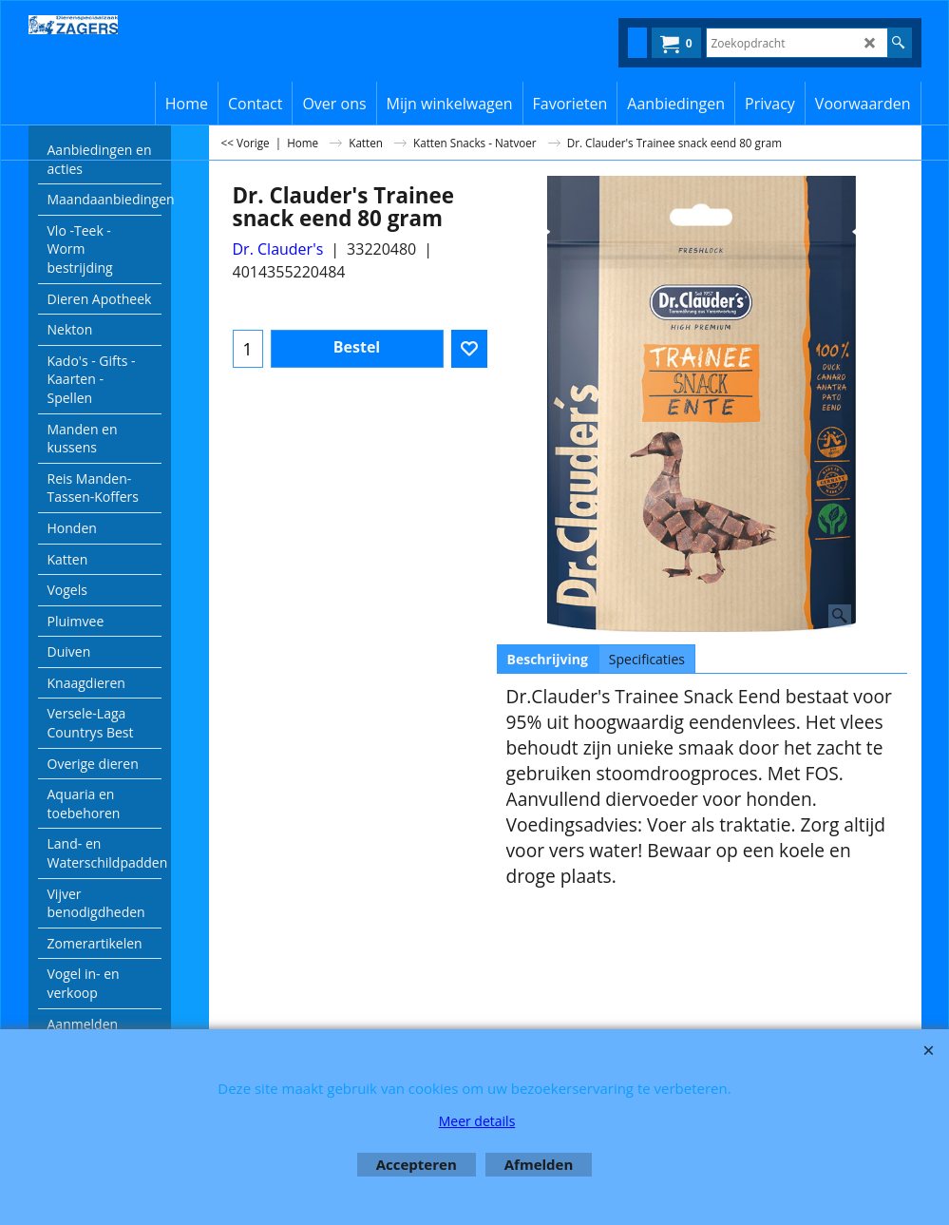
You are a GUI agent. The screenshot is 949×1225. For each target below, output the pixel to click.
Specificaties (647, 659)
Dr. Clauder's (278, 249)
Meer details (477, 1121)
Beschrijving (547, 659)
